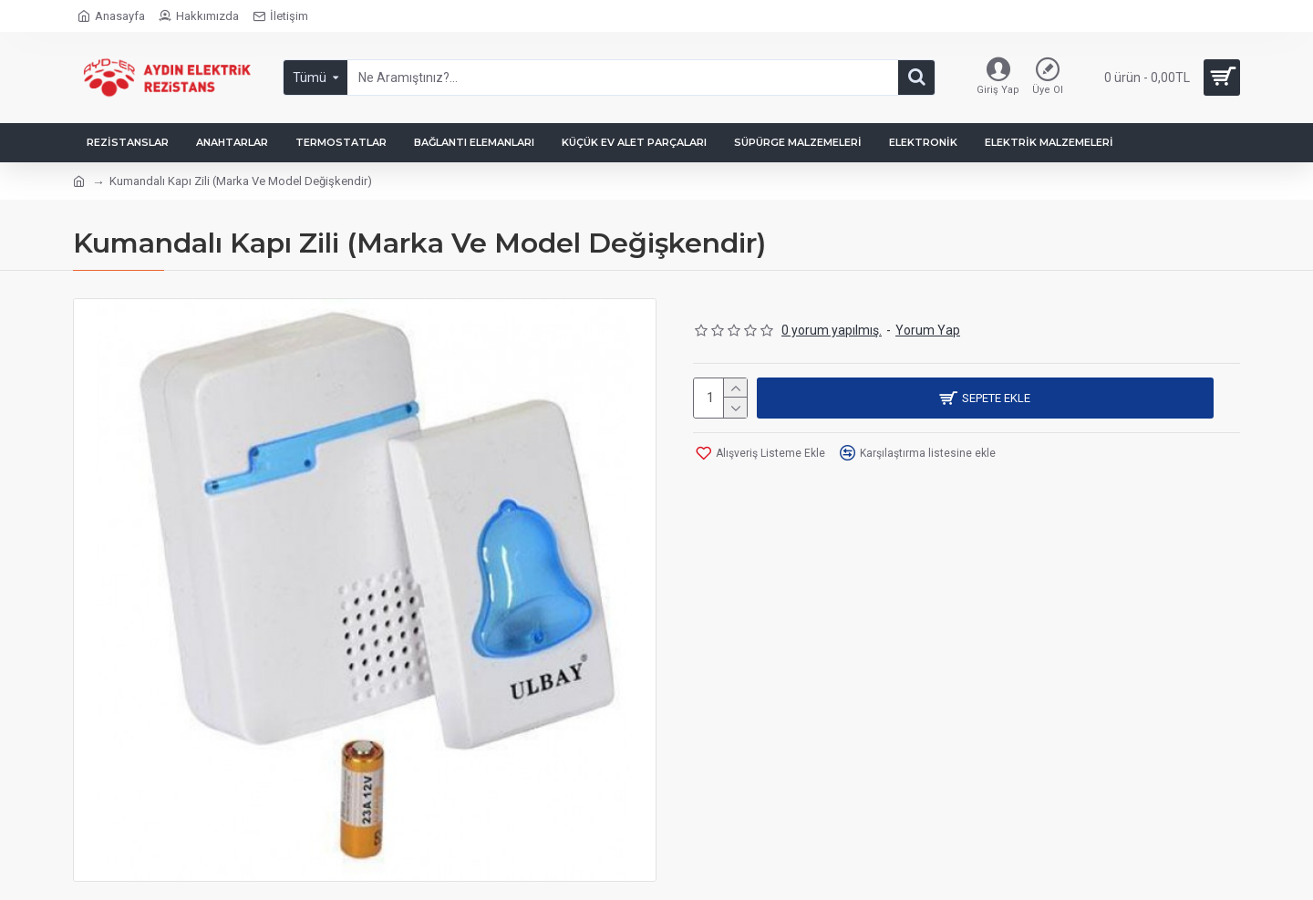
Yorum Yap (927, 330)
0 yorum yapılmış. (831, 330)
